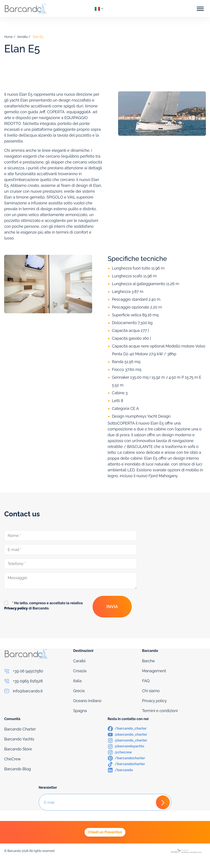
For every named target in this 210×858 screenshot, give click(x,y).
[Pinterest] (126, 758)
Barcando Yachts (19, 739)
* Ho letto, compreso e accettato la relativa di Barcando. (43, 605)
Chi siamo (151, 690)
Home (8, 37)
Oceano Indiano (87, 700)
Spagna (80, 710)
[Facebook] (127, 728)
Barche (148, 661)
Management (154, 671)
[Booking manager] (186, 851)
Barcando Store (18, 749)
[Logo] (25, 8)
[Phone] (36, 671)
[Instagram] (127, 740)
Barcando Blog (17, 769)
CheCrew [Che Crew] (12, 759)
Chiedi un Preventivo (105, 832)
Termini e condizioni (160, 710)
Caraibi (79, 661)
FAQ (146, 681)
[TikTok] (126, 764)
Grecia (79, 690)
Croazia (80, 671)
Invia (112, 606)
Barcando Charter (20, 729)
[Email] (36, 691)
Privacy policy (154, 700)
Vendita (22, 37)
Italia (77, 681)
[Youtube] (127, 734)
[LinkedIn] (120, 770)
